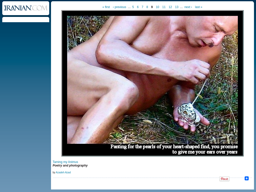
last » (198, 7)
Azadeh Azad (63, 172)
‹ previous (119, 7)
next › (188, 7)
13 (176, 7)
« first (106, 7)
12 (170, 7)
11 (164, 7)
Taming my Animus (65, 162)
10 (157, 7)
